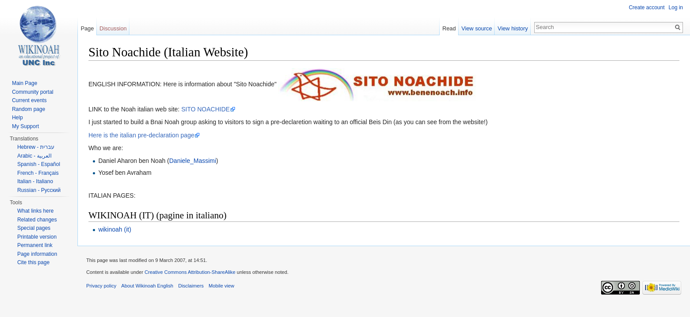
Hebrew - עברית (36, 147)
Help (17, 117)
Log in (675, 7)
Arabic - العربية (34, 156)
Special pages (33, 228)
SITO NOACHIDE (205, 109)
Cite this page (33, 262)
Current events (29, 100)
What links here (35, 211)
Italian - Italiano (35, 181)
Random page (28, 109)
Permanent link (34, 245)
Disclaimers (191, 285)
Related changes (37, 220)
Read (449, 28)
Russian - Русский (39, 190)
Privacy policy (101, 285)
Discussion (113, 28)
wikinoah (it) (114, 229)
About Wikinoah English (147, 285)
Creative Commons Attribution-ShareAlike (189, 272)
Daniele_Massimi (193, 160)
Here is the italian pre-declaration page (141, 135)
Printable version (36, 237)
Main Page (24, 83)
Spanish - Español (38, 164)
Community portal (32, 92)
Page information (37, 254)
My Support (25, 126)
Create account (646, 7)
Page (87, 28)
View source (477, 28)
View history (513, 28)
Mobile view (221, 285)
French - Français (38, 173)
